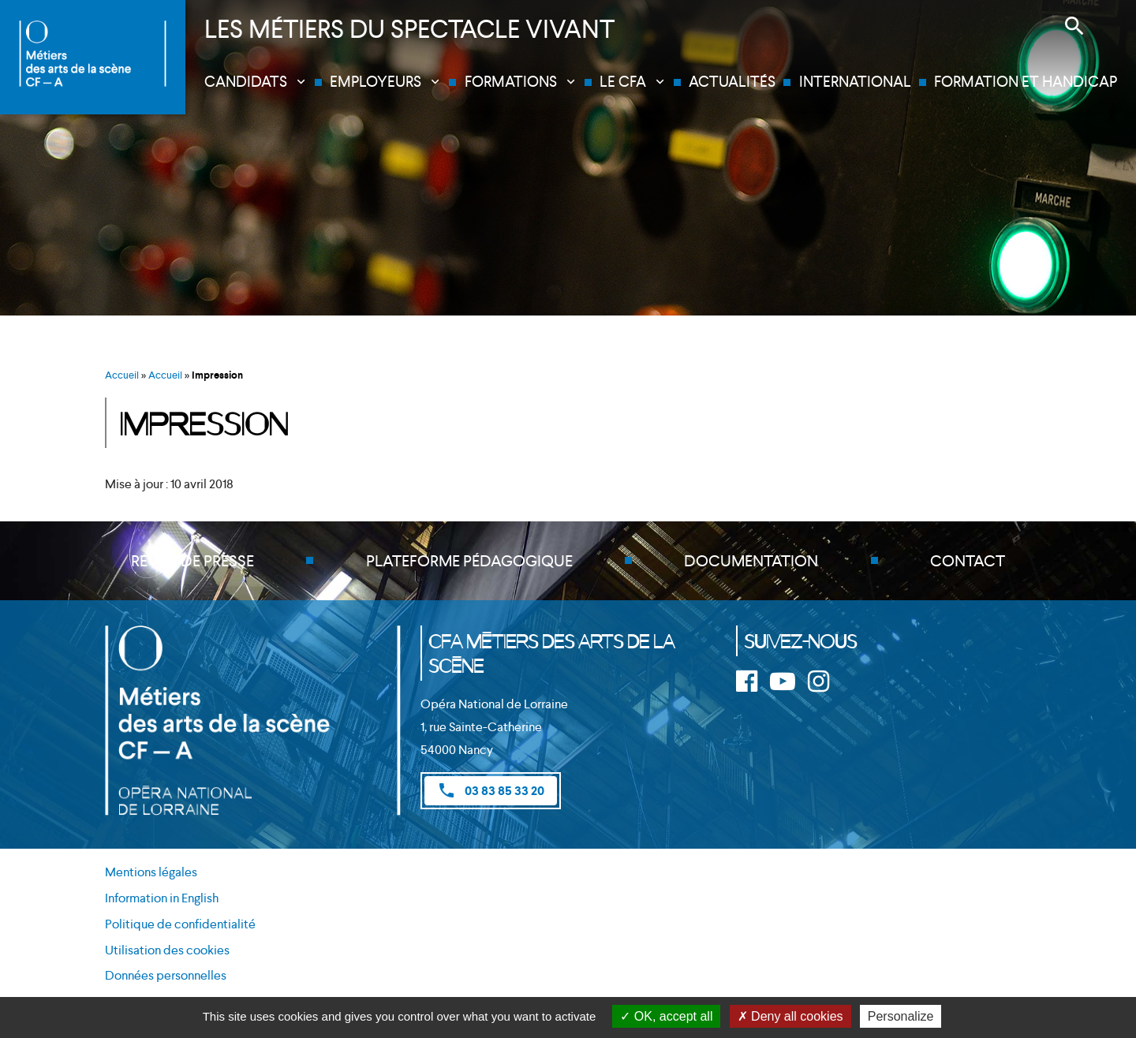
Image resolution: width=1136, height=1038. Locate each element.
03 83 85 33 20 (490, 790)
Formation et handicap (1025, 81)
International (855, 81)
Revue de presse (192, 561)
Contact (967, 561)
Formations (511, 81)
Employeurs (375, 81)
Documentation (751, 561)
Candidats (245, 81)
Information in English (162, 898)
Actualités (732, 81)
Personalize (901, 1016)
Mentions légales (151, 872)
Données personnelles (165, 975)
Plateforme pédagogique (469, 561)
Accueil (122, 375)
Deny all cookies (790, 1016)
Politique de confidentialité (180, 924)
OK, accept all (666, 1016)
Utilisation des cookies (167, 950)
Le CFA (623, 81)
